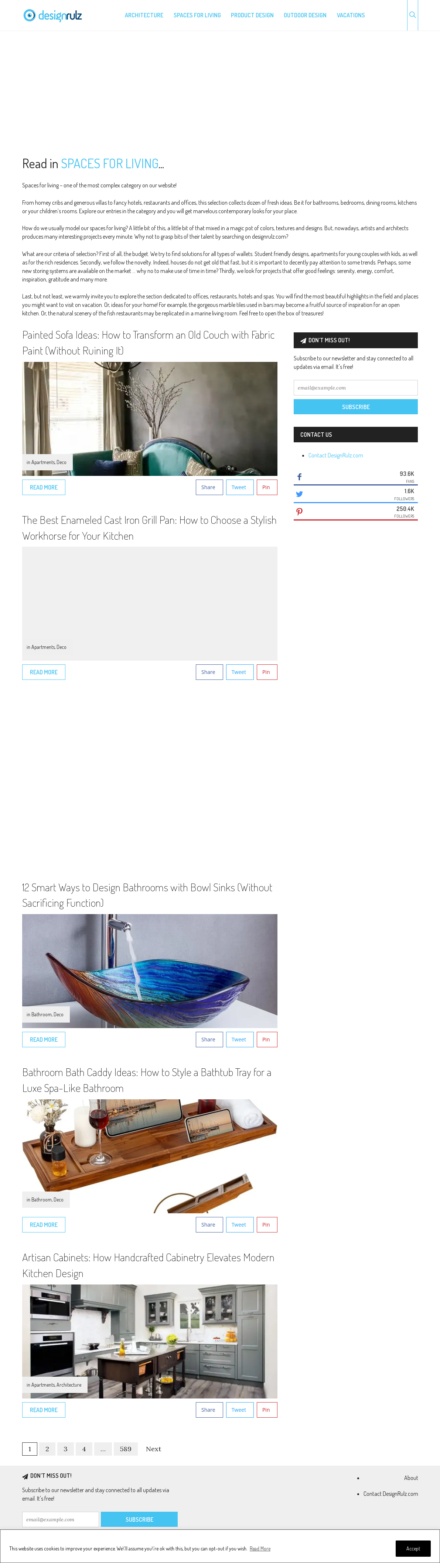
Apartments (43, 462)
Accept (413, 1548)
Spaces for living (197, 15)
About (411, 1477)
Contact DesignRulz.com (335, 455)
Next (153, 1449)
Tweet (239, 487)
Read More (260, 1548)
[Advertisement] (220, 93)
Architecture (144, 15)
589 (126, 1449)
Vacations (351, 15)
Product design (252, 15)
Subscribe (356, 407)
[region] (220, 1546)
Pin (266, 487)
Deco (61, 462)
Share (208, 487)
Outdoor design (305, 15)
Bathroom (41, 1014)
